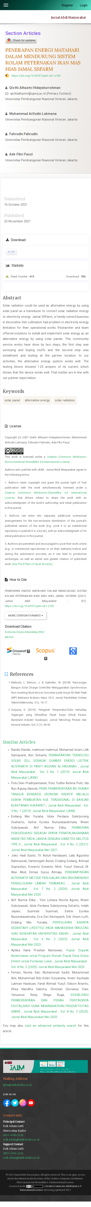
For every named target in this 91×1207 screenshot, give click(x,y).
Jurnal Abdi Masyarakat (68, 17)
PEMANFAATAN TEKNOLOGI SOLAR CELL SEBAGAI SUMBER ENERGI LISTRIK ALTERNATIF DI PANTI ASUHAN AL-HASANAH (50, 761)
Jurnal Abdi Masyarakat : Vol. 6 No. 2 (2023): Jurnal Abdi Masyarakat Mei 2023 (50, 939)
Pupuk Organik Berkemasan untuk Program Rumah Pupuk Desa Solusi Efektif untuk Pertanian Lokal (50, 956)
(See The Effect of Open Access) (32, 564)
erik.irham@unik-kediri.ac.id (21, 1139)
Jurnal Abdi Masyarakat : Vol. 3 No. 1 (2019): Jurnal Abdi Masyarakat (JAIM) (50, 772)
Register (67, 5)
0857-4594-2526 (13, 1135)
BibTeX (9, 637)
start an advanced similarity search (50, 1025)
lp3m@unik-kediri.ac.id (17, 1084)
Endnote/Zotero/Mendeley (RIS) (24, 632)
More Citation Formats (25, 615)
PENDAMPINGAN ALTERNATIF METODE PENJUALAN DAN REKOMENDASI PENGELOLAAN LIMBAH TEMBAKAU (50, 877)
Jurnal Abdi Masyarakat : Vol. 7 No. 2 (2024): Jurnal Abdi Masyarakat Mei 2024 (50, 889)
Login (84, 5)
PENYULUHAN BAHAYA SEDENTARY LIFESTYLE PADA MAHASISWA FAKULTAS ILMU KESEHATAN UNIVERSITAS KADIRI (50, 928)
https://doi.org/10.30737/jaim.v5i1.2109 (36, 75)
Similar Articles (19, 742)
